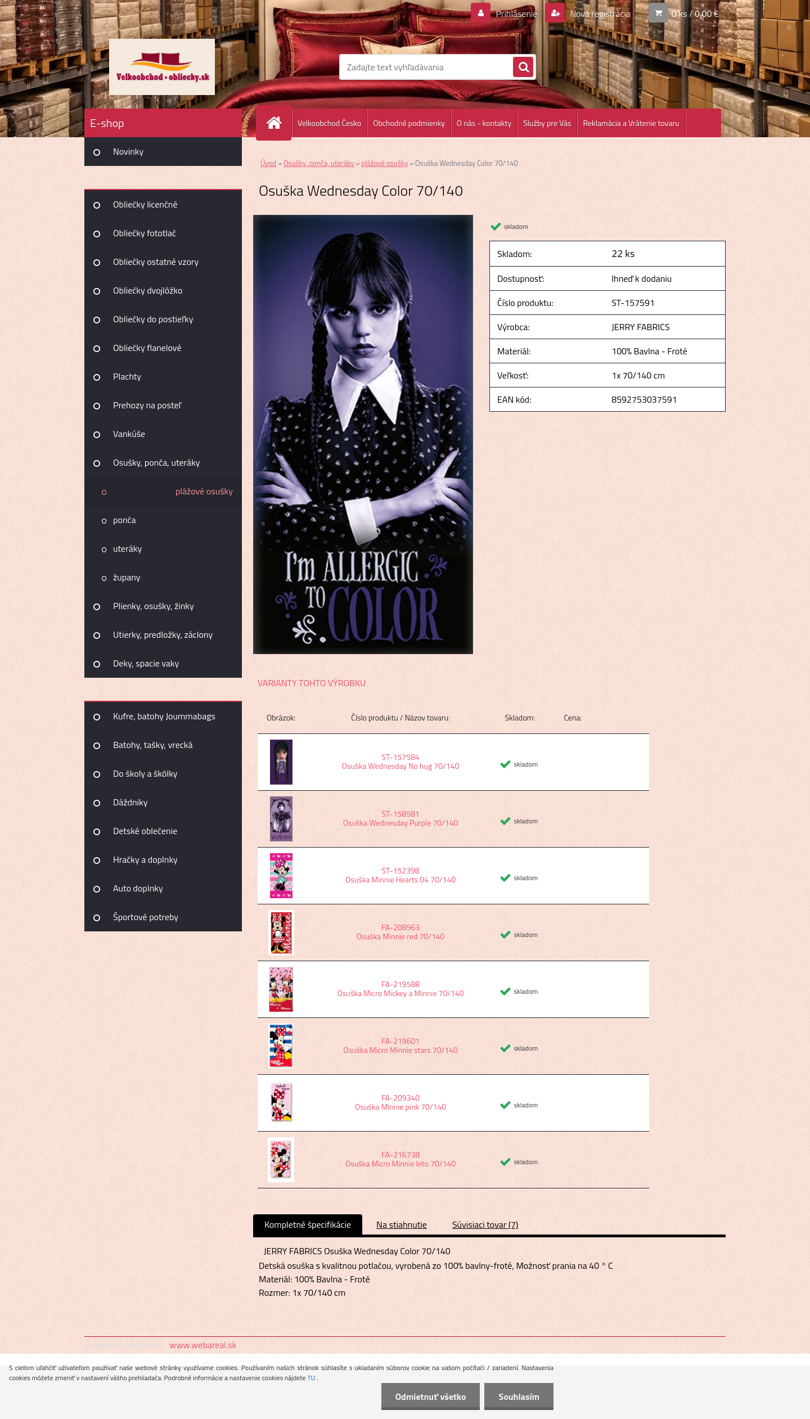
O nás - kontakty (484, 123)
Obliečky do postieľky (153, 319)
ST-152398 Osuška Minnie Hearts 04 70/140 (400, 874)
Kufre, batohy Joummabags (164, 716)
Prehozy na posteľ (147, 405)
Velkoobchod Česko (329, 123)
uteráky (127, 548)
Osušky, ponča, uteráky (156, 462)
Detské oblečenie (145, 830)
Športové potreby (145, 917)
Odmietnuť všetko (430, 1396)
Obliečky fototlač (144, 233)
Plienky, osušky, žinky (153, 605)
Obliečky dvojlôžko (147, 290)
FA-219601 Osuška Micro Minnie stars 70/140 (400, 1045)
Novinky (128, 151)
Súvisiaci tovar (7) (485, 1224)
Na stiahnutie (401, 1224)
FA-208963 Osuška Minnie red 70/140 (401, 931)
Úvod (268, 163)
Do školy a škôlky (145, 773)
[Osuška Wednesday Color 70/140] (363, 219)
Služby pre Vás (547, 123)
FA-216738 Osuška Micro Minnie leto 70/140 (400, 1158)
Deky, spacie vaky (146, 663)
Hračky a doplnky (145, 859)
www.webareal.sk (203, 1345)
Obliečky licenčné (145, 204)
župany (126, 577)
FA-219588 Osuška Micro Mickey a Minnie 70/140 (401, 988)
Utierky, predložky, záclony (163, 634)
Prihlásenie (516, 13)
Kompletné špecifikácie (307, 1224)
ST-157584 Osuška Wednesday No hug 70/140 (400, 761)
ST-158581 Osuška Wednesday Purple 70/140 (400, 818)
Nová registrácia (599, 13)
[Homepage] (278, 123)
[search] (523, 67)
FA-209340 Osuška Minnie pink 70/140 (400, 1102)
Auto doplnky (138, 888)
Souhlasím (518, 1396)
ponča (124, 519)
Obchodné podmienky (409, 123)
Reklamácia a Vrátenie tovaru (631, 123)
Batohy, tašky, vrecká (152, 744)
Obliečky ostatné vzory (156, 261)
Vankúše (129, 433)
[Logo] (161, 67)
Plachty (127, 376)
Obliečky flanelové (147, 347)
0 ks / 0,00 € (695, 13)
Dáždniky (130, 802)
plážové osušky (204, 491)
